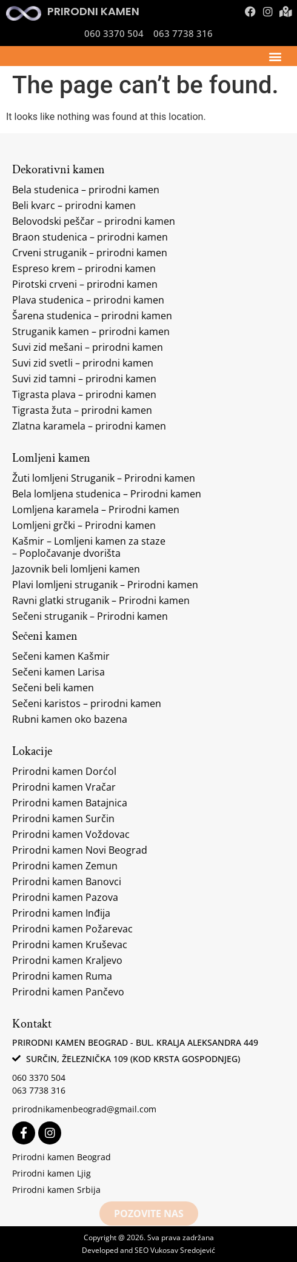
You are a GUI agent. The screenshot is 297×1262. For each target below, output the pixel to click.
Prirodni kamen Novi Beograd (79, 850)
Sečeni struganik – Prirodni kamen (90, 616)
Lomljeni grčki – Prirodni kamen (84, 525)
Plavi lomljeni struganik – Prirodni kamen (105, 584)
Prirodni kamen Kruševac (69, 944)
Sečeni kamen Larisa (58, 672)
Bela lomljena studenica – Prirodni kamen (106, 493)
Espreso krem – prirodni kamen (84, 268)
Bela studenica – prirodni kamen (85, 189)
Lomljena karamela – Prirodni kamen (95, 509)
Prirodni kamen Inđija (61, 913)
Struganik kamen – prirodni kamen (91, 331)
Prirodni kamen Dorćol (64, 771)
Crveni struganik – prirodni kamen (89, 252)
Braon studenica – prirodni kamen (90, 237)
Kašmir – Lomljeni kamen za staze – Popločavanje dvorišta (88, 547)
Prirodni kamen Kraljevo (67, 960)
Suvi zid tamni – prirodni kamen (84, 378)
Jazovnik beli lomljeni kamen (76, 569)
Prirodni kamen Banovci (66, 881)
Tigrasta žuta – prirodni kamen (82, 410)
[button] (275, 56)
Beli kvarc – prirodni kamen (74, 205)
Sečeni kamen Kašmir (61, 656)
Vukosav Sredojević (182, 1250)
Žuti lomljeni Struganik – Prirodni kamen (103, 478)
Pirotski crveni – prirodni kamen (85, 284)
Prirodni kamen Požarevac (72, 928)
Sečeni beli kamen (53, 687)
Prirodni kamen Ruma (62, 976)
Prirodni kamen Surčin (63, 818)
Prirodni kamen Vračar (64, 787)
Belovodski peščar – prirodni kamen (93, 221)
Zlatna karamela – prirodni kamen (89, 426)
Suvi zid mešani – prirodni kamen (87, 347)
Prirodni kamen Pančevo (68, 991)
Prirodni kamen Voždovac (71, 834)
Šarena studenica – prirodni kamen (92, 315)
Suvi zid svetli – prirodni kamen (82, 363)
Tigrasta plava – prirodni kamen (84, 394)
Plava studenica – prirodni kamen (88, 300)
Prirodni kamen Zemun (65, 865)
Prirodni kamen (93, 11)
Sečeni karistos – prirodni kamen (86, 703)
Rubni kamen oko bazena (69, 719)
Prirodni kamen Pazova (65, 897)
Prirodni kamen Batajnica (69, 802)
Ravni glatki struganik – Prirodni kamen (101, 600)
